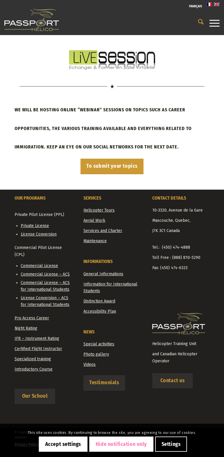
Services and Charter (102, 230)
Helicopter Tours (99, 210)
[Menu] (212, 22)
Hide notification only (121, 444)
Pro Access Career (32, 318)
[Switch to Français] (195, 6)
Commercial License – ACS (45, 274)
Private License (35, 225)
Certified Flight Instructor (38, 348)
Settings (171, 444)
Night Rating (26, 328)
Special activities (98, 344)
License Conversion (39, 234)
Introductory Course (33, 369)
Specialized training (33, 358)
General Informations (103, 273)
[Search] (198, 22)
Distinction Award (99, 301)
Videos (89, 364)
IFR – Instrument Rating (37, 338)
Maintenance (95, 240)
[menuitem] (194, 6)
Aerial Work (94, 220)
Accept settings (63, 444)
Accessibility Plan (99, 311)
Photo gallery (96, 354)
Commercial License (39, 265)
